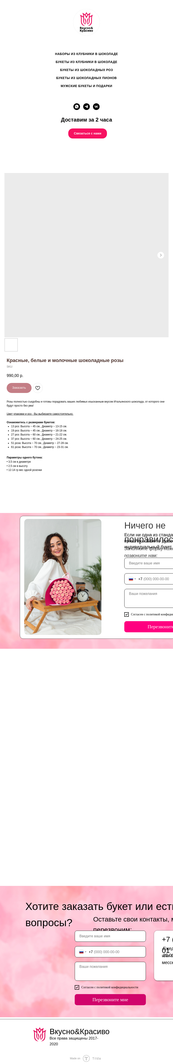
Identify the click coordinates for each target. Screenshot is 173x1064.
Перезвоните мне (109, 999)
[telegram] (86, 106)
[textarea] (109, 971)
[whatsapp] (76, 106)
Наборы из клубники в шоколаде (86, 54)
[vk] (96, 106)
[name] (109, 936)
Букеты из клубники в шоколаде (86, 62)
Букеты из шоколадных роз (86, 70)
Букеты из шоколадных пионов (86, 78)
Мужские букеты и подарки (86, 86)
